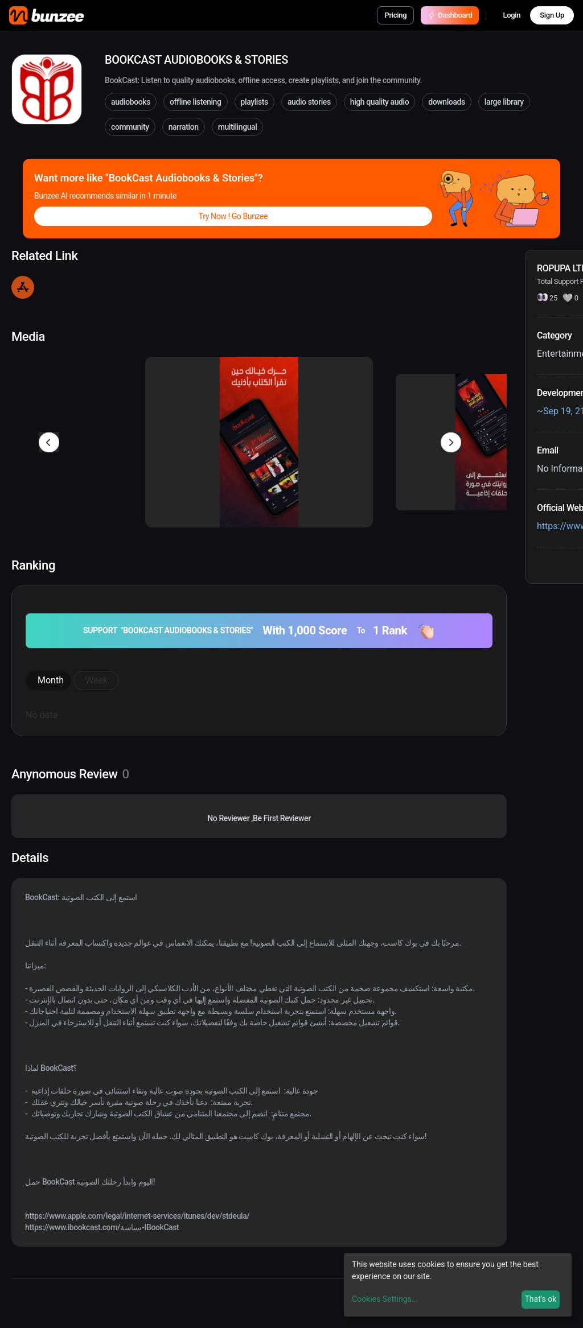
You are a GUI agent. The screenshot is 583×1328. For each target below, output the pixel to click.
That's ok (540, 1299)
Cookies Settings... (385, 1299)
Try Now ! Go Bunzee (233, 216)
